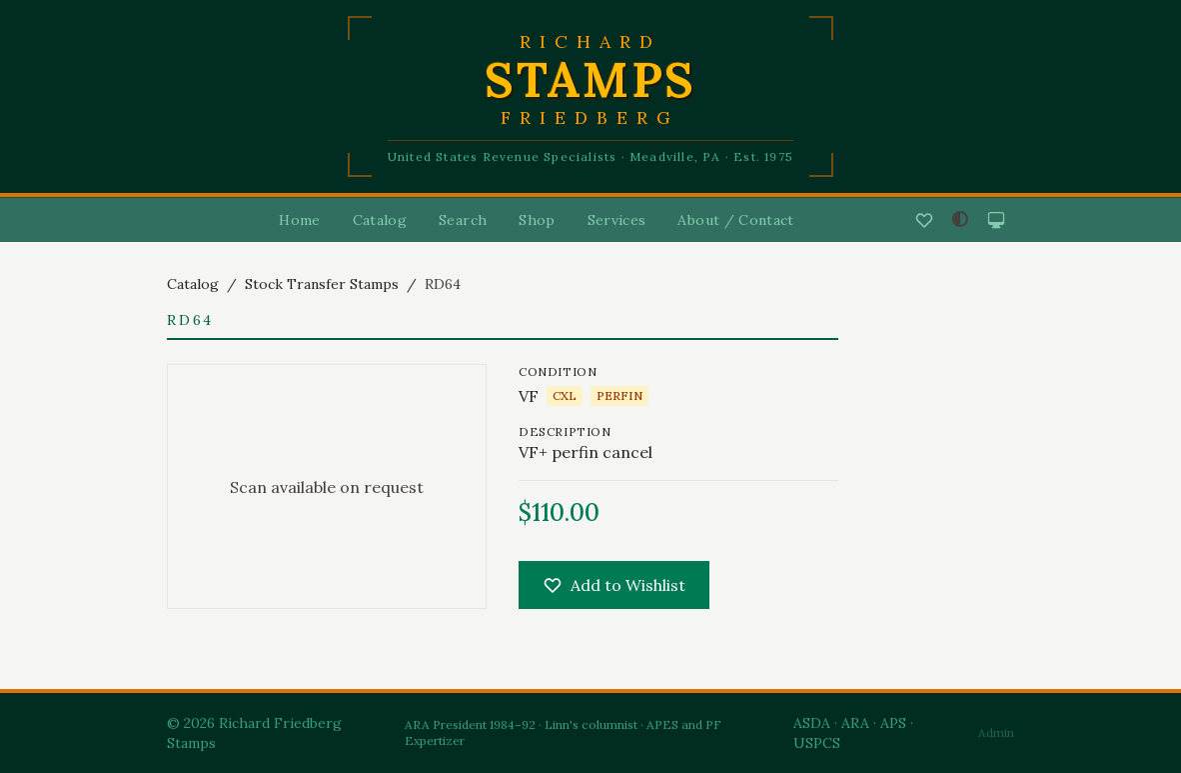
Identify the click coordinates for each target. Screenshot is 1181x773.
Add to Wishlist (614, 585)
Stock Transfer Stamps (322, 284)
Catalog (380, 220)
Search (463, 220)
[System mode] (996, 220)
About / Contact (735, 220)
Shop (537, 220)
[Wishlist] (924, 220)
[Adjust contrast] (960, 219)
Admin (996, 732)
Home (299, 220)
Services (617, 220)
